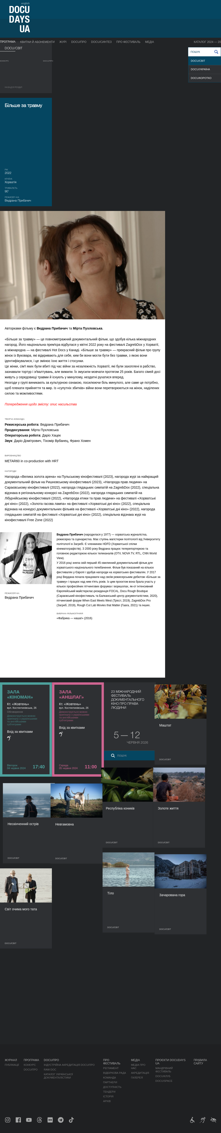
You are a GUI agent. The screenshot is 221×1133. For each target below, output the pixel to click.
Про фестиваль (128, 42)
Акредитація (140, 1072)
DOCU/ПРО (78, 42)
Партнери (110, 1082)
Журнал (11, 1060)
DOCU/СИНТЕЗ (101, 42)
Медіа (149, 42)
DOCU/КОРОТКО (201, 78)
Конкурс (4, 61)
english (25, 3)
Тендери (109, 1091)
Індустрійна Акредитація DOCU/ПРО (69, 1064)
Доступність (112, 1087)
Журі (63, 42)
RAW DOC (50, 1069)
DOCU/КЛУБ (162, 1076)
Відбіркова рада (114, 1072)
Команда (109, 1077)
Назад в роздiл (13, 87)
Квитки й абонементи (37, 42)
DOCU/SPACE (163, 1080)
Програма (7, 41)
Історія (108, 1096)
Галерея (137, 1077)
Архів (107, 1101)
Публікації (12, 1064)
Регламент (111, 1068)
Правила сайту (200, 1062)
